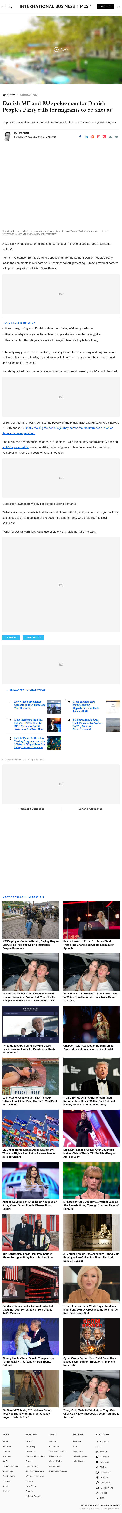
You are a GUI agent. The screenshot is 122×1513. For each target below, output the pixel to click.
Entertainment (8, 1476)
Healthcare (31, 1451)
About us (53, 1441)
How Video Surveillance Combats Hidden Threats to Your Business (30, 705)
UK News (6, 1446)
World (5, 1441)
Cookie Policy (55, 1461)
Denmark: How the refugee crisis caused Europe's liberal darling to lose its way (52, 340)
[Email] (110, 137)
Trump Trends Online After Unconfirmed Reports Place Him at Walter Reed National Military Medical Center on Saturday (89, 1101)
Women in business (35, 1476)
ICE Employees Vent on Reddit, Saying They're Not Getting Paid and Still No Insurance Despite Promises (30, 945)
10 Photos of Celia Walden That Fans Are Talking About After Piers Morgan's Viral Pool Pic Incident (29, 1101)
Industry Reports (33, 1496)
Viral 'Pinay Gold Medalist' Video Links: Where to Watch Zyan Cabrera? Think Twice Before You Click (91, 997)
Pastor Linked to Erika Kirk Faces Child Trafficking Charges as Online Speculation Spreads (88, 945)
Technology (7, 1471)
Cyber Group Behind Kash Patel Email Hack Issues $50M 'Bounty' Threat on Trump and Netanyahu (89, 1361)
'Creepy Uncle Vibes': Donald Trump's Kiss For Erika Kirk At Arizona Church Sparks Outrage (28, 1361)
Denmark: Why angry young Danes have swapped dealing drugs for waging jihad (53, 334)
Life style (6, 1481)
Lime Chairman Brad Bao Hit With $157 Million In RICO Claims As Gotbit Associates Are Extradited (29, 724)
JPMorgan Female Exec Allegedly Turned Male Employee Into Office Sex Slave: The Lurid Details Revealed (91, 1257)
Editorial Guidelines (90, 809)
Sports (5, 1486)
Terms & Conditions (58, 1451)
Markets (6, 1451)
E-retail (29, 1441)
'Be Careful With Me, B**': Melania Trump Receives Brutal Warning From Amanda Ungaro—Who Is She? (26, 1414)
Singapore (77, 1451)
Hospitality (30, 1446)
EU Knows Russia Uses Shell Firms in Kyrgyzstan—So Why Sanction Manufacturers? (88, 724)
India (75, 1446)
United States (79, 1461)
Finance (29, 1461)
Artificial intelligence (35, 1471)
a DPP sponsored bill (15, 447)
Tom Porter (23, 132)
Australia (77, 1441)
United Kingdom (80, 1456)
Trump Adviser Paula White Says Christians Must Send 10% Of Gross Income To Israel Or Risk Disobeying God (90, 1309)
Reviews (6, 1491)
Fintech (29, 1491)
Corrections (54, 1466)
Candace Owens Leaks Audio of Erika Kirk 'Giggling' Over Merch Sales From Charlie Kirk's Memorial (27, 1309)
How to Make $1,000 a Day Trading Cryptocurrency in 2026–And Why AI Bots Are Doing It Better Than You (29, 742)
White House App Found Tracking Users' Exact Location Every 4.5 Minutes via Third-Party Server (28, 1049)
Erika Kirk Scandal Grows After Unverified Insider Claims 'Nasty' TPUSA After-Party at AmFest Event (89, 1153)
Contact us (54, 1446)
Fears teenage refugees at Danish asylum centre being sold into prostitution (49, 328)
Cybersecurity (32, 1466)
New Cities (31, 1486)
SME (4, 1461)
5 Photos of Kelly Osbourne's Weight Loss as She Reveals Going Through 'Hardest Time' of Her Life (91, 1205)
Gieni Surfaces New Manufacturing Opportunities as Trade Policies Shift (86, 706)
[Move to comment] (117, 137)
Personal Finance (10, 1466)
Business (6, 1456)
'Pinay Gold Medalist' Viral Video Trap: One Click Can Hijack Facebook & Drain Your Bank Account (91, 1414)
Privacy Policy (55, 1456)
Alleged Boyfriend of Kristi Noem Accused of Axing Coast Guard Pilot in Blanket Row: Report (29, 1205)
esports (29, 1481)
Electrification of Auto (35, 1456)
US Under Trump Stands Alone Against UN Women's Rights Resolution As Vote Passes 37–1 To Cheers (28, 1153)
